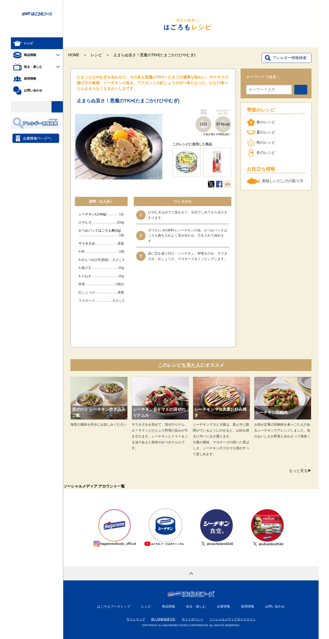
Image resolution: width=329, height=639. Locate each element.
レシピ (96, 55)
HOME (73, 55)
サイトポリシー (192, 619)
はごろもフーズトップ (113, 606)
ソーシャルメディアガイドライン (232, 619)
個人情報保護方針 (163, 619)
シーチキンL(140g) (92, 214)
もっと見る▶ (300, 471)
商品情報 (168, 606)
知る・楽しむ (196, 606)
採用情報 (247, 606)
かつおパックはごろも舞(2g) (99, 230)
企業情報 (223, 606)
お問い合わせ (275, 606)
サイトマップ (135, 619)
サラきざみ (86, 243)
